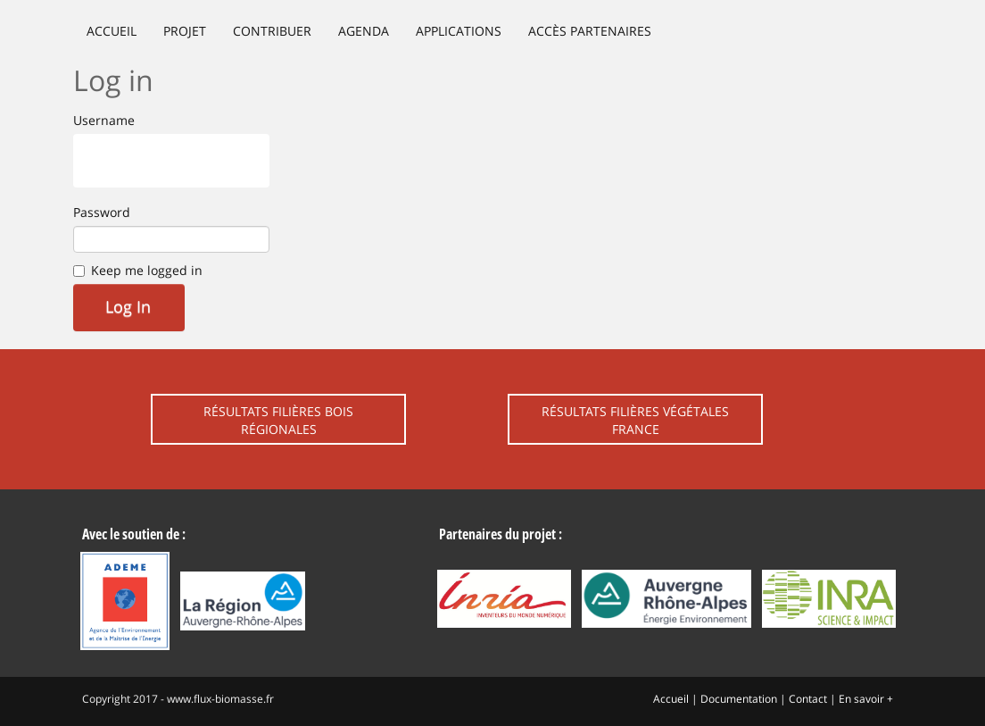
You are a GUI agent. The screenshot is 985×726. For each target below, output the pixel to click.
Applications (458, 30)
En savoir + (866, 698)
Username (104, 120)
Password (101, 212)
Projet (184, 30)
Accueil (112, 30)
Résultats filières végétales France (635, 420)
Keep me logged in (147, 270)
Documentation (738, 698)
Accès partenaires (589, 30)
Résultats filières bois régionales (278, 420)
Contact (808, 698)
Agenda (363, 30)
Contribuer (272, 30)
